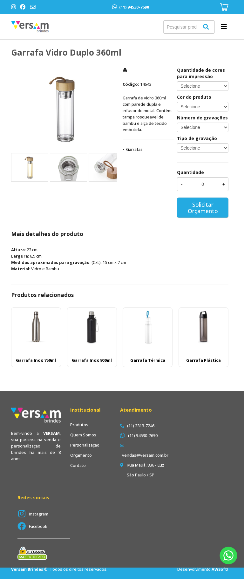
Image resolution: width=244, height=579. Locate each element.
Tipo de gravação (197, 138)
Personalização (84, 445)
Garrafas (134, 149)
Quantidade (190, 172)
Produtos (79, 425)
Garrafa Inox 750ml (36, 360)
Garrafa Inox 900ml (92, 360)
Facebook (38, 526)
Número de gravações (202, 118)
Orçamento (81, 455)
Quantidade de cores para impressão (201, 73)
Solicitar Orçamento (203, 208)
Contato (78, 465)
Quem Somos (83, 435)
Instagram (38, 514)
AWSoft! (220, 569)
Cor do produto (194, 97)
